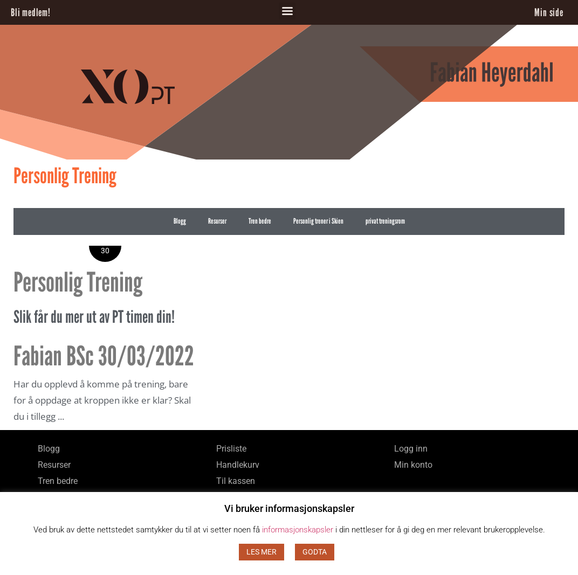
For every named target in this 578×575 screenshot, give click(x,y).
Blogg (180, 221)
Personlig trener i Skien (318, 221)
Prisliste (231, 449)
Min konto (413, 465)
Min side (548, 12)
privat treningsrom (385, 221)
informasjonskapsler (297, 530)
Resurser (217, 221)
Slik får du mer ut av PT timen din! (94, 317)
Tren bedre (260, 221)
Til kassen (235, 481)
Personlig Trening (77, 282)
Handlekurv (237, 465)
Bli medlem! (31, 12)
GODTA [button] (314, 552)
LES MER (261, 552)
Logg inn (411, 449)
